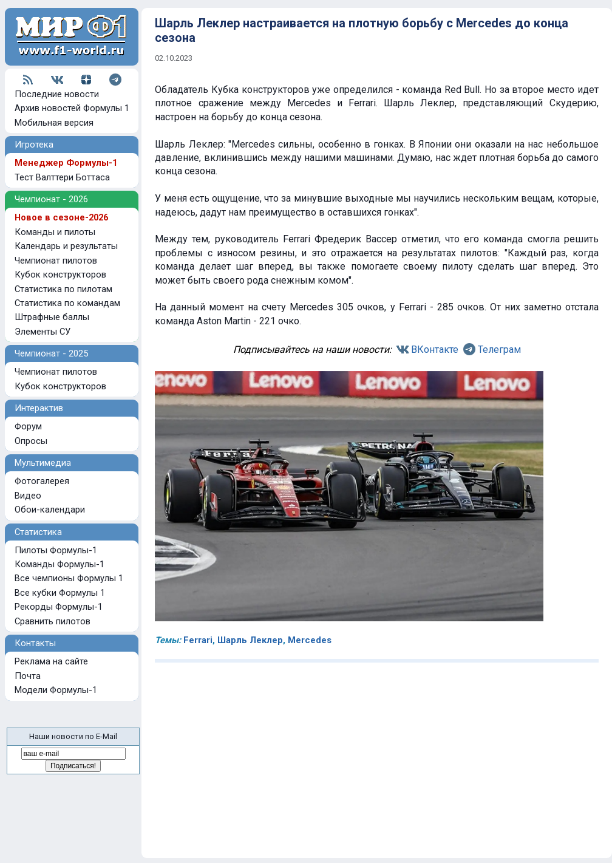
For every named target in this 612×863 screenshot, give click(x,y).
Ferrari (197, 640)
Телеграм (499, 349)
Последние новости (57, 94)
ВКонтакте (434, 349)
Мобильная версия (54, 122)
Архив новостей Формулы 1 (72, 108)
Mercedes (310, 640)
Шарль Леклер (250, 640)
